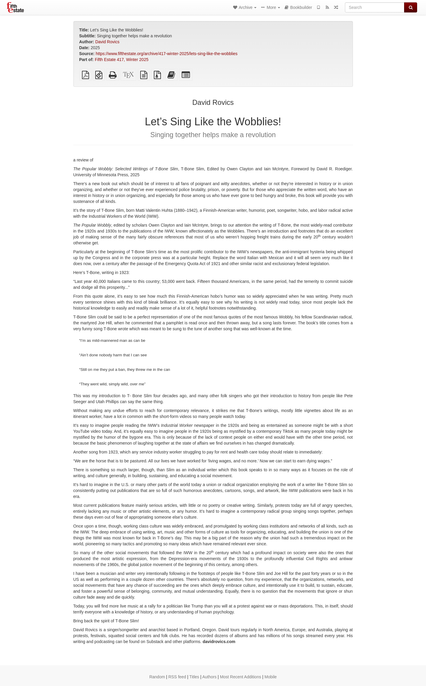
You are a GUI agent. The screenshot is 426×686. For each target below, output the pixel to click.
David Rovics (107, 41)
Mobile (270, 676)
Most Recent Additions (240, 676)
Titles (194, 676)
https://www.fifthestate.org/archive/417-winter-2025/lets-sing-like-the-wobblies (167, 53)
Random (157, 676)
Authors (209, 676)
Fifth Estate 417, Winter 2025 (121, 59)
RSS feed (177, 676)
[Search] (374, 7)
